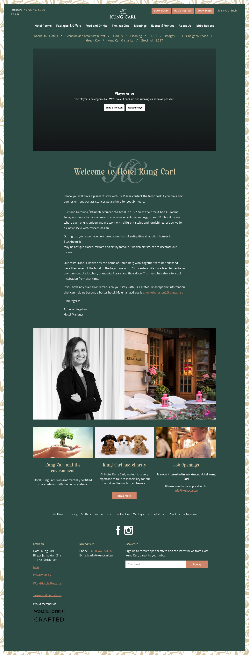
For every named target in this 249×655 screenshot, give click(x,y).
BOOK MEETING (183, 10)
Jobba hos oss (205, 25)
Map (36, 567)
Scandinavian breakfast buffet (85, 36)
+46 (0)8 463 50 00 (33, 9)
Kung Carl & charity (120, 40)
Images (169, 36)
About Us (185, 25)
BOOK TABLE (205, 10)
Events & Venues (162, 25)
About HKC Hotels (46, 36)
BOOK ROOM (161, 10)
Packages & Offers (68, 25)
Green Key (93, 40)
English (235, 10)
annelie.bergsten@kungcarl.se (163, 292)
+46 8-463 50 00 (100, 551)
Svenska (222, 10)
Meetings (140, 25)
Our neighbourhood (195, 36)
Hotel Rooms (43, 25)
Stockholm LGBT (152, 40)
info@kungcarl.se (186, 490)
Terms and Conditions (47, 595)
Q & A (153, 36)
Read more (124, 495)
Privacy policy (42, 574)
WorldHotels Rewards (47, 583)
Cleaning (136, 36)
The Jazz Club (121, 25)
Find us (15, 13)
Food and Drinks (96, 25)
